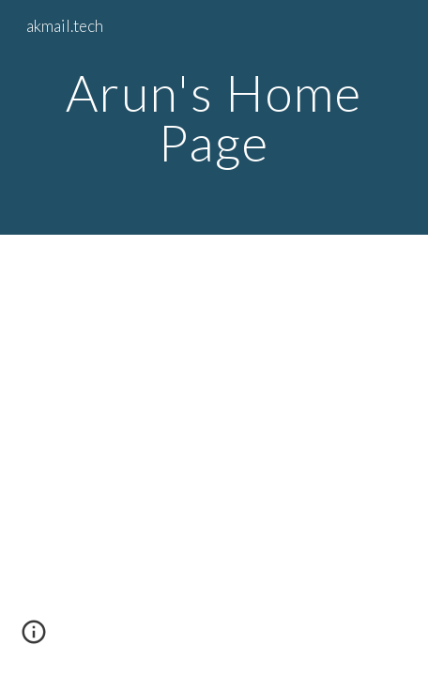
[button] (33, 638)
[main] (214, 118)
